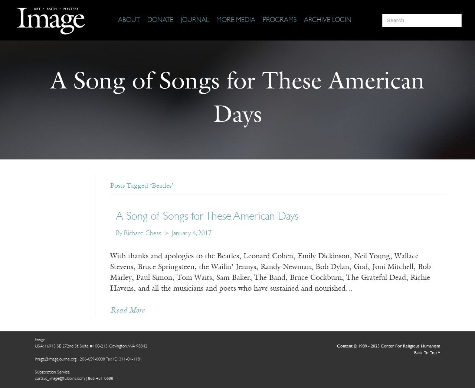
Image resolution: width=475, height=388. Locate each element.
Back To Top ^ (427, 353)
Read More (127, 310)
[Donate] (160, 20)
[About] (129, 20)
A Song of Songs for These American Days (207, 217)
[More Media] (236, 20)
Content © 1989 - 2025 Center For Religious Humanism (388, 346)
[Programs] (279, 20)
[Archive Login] (327, 20)
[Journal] (195, 20)
